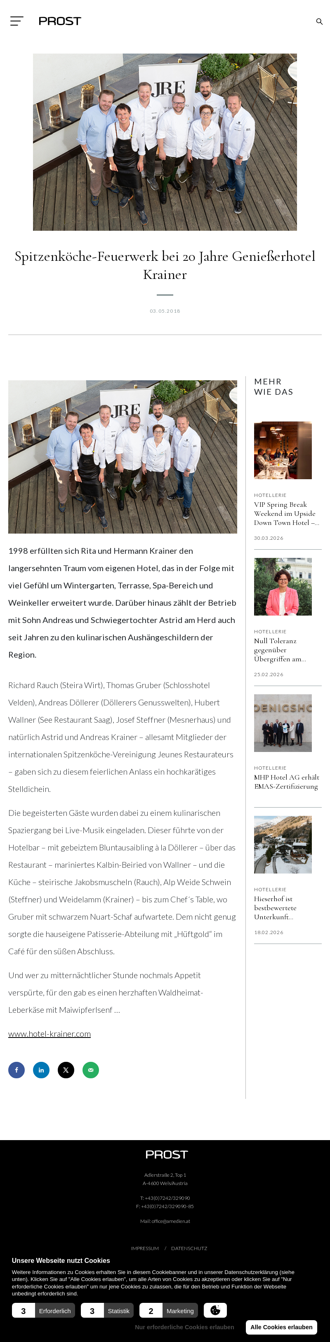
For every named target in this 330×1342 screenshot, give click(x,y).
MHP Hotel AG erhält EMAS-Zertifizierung (286, 782)
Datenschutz (189, 1248)
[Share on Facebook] (16, 1070)
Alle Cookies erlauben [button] (282, 1327)
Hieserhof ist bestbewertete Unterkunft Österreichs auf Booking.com (280, 907)
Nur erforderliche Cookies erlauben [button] (186, 1327)
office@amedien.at (171, 1221)
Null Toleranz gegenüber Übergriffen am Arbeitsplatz (278, 649)
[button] (43, 1310)
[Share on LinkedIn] (41, 1070)
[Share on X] (66, 1070)
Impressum (145, 1248)
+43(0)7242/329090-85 (167, 1206)
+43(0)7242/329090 (167, 1198)
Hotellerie (270, 495)
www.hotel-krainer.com (49, 1033)
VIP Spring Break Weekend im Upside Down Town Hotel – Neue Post (285, 513)
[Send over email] (90, 1070)
